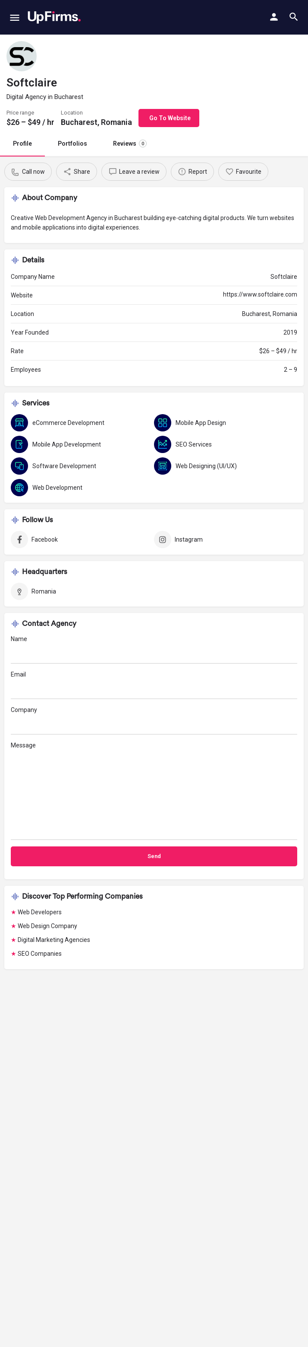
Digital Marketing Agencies (54, 939)
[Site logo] (54, 17)
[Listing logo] (21, 56)
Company (154, 720)
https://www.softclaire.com (260, 294)
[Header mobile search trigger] (293, 16)
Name (154, 649)
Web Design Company (47, 925)
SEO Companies (40, 953)
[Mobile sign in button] (274, 16)
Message (154, 791)
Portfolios (72, 143)
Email (154, 685)
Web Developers (40, 912)
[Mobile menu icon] (15, 17)
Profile (22, 143)
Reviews (130, 143)
